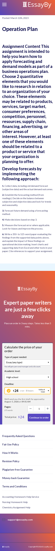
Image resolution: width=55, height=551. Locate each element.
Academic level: (12, 371)
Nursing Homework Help (15, 502)
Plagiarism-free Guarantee (17, 469)
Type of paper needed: (15, 357)
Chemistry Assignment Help (16, 507)
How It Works (10, 452)
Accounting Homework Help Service (20, 496)
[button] (4, 4)
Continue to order (39, 417)
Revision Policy (10, 461)
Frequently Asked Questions (18, 436)
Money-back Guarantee (16, 478)
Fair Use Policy (10, 444)
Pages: (7, 406)
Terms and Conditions (14, 486)
